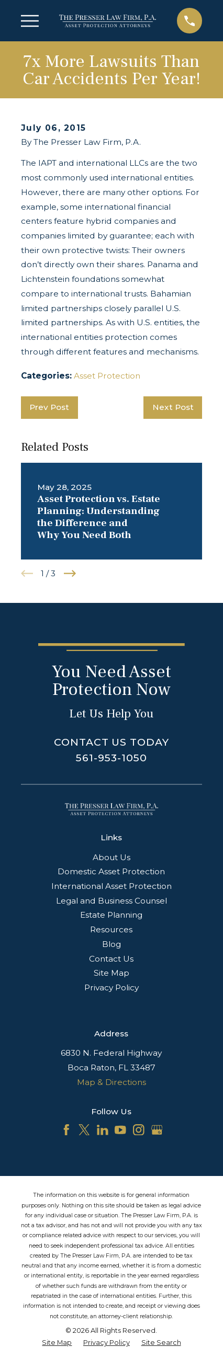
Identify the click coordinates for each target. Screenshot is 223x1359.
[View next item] (70, 573)
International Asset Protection (111, 886)
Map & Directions (111, 1082)
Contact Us (111, 959)
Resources (111, 929)
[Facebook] (66, 1130)
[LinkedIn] (102, 1130)
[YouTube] (120, 1130)
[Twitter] (84, 1130)
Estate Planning (111, 915)
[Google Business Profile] (157, 1130)
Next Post (173, 407)
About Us (111, 857)
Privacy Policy (111, 987)
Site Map (111, 973)
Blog (111, 944)
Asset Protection (107, 376)
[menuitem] (57, 1343)
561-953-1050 (111, 757)
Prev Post (49, 407)
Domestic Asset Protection (111, 871)
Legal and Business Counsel (111, 901)
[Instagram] (138, 1130)
